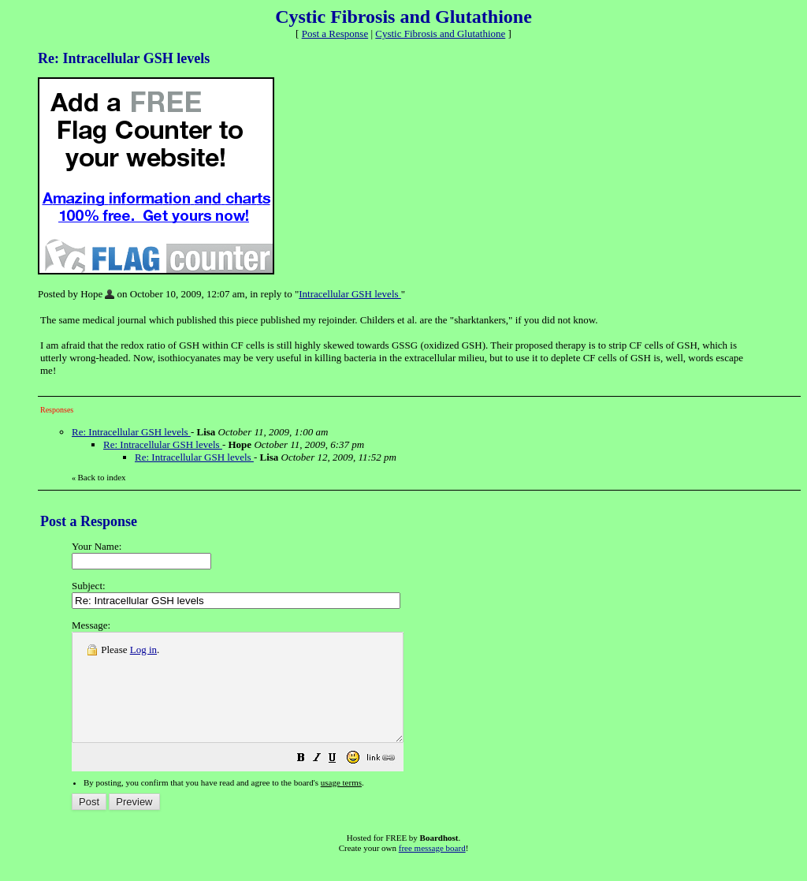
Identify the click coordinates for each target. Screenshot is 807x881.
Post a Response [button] (335, 33)
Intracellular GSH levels (350, 294)
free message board (432, 869)
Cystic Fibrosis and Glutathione (440, 33)
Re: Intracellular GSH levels (131, 432)
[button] (340, 781)
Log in (143, 649)
